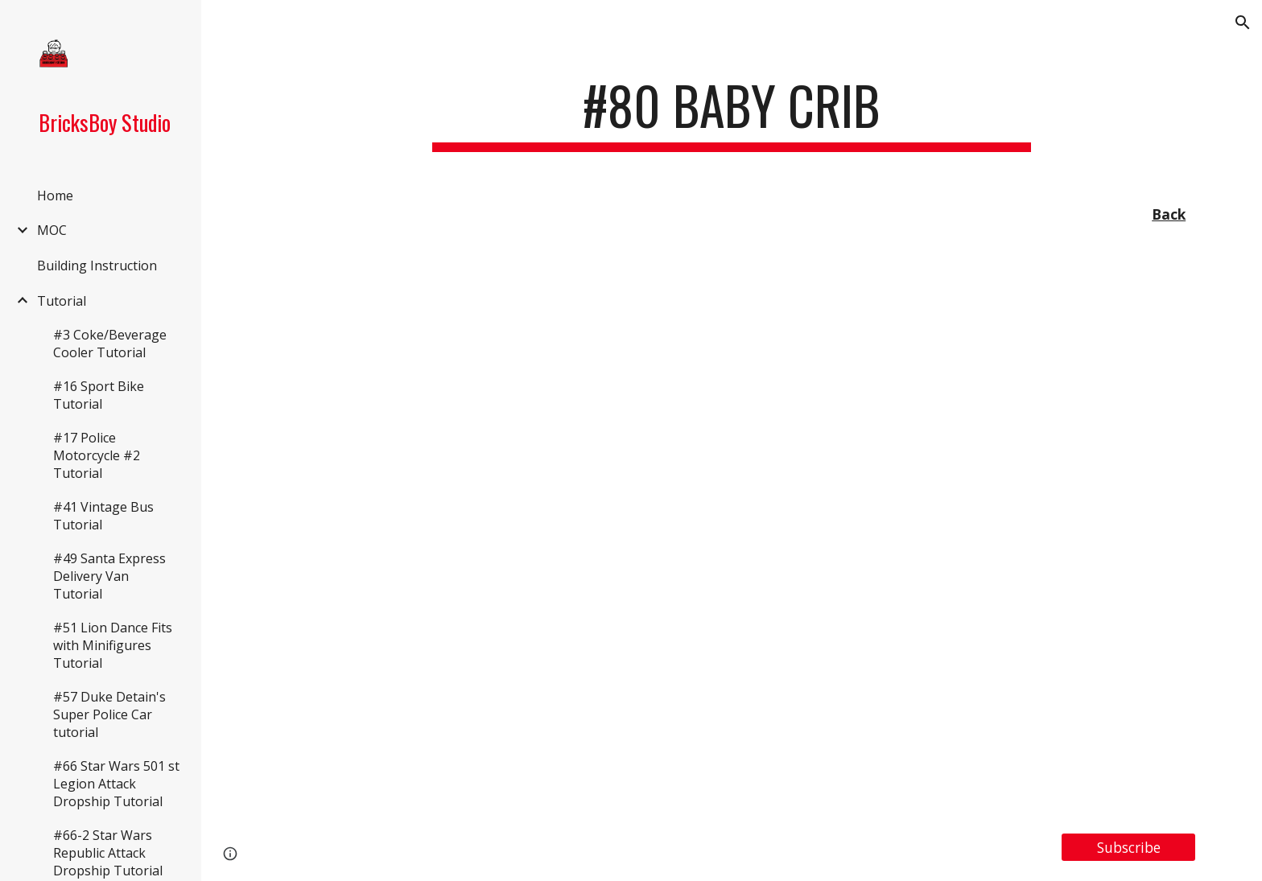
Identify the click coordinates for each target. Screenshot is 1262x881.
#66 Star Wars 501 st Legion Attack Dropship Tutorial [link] (116, 783)
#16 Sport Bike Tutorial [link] (98, 395)
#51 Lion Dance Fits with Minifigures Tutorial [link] (112, 645)
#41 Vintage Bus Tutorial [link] (103, 515)
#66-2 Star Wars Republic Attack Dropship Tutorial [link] (108, 852)
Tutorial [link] (61, 301)
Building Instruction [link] (97, 265)
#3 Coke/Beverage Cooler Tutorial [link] (110, 343)
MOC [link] (52, 230)
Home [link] (55, 195)
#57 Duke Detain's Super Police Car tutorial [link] (109, 714)
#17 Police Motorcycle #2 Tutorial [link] (96, 455)
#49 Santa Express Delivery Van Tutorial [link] (109, 576)
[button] (1242, 22)
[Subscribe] (1128, 847)
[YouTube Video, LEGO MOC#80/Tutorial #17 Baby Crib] (731, 532)
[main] (731, 113)
